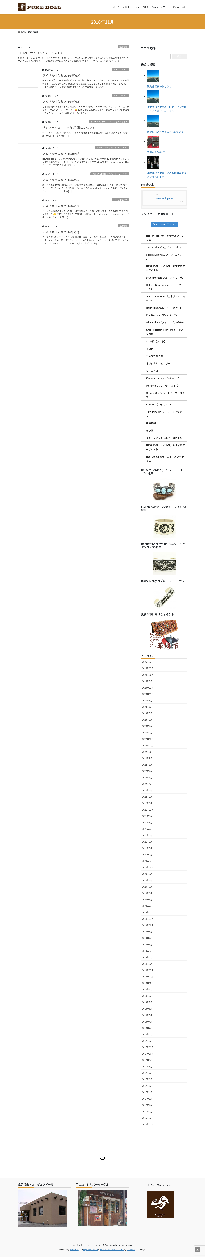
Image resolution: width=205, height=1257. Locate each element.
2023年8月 (147, 700)
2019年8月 (147, 931)
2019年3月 (147, 950)
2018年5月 (147, 1015)
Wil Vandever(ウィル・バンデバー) (165, 322)
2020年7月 (147, 886)
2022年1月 (147, 803)
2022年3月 (147, 790)
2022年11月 (148, 745)
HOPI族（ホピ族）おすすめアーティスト (165, 238)
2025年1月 (147, 661)
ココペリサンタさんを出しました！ (42, 53)
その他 (149, 348)
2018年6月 (147, 1008)
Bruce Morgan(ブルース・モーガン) (165, 277)
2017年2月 (147, 1105)
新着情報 (123, 46)
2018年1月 (147, 1034)
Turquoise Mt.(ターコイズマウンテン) (165, 414)
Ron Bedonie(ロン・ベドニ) (161, 315)
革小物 (149, 430)
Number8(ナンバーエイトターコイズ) (165, 395)
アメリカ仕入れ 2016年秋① (61, 232)
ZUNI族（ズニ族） (156, 341)
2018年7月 (147, 1002)
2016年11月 (148, 1124)
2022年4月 (147, 783)
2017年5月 (147, 1085)
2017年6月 (147, 1079)
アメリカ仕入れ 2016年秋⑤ (61, 101)
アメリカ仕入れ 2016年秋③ (61, 180)
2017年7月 (147, 1072)
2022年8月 (147, 764)
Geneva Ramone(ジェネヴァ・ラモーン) (165, 298)
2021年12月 (148, 809)
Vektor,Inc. (131, 1249)
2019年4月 (147, 944)
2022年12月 (148, 739)
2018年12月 (148, 970)
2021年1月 (147, 854)
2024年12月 (148, 668)
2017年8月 (147, 1066)
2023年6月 (147, 706)
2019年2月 (147, 957)
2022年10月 (148, 751)
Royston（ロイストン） (159, 404)
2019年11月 (148, 918)
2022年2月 (147, 796)
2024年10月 (148, 674)
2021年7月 (147, 828)
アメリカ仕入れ (120, 69)
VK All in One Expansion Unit (112, 1249)
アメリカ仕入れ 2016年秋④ (61, 153)
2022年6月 (147, 777)
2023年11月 (148, 694)
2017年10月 (148, 1053)
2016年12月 (148, 1117)
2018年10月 (148, 983)
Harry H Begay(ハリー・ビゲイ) (163, 308)
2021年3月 (147, 848)
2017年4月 (147, 1092)
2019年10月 (148, 925)
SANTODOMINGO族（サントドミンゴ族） (164, 332)
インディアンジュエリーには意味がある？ (109, 121)
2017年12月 (148, 1040)
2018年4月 (147, 1021)
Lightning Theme (90, 1249)
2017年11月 (148, 1047)
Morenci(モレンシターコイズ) (162, 385)
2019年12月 (148, 912)
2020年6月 (147, 893)
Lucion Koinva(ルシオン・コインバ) (164, 256)
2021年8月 (147, 822)
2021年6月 (147, 835)
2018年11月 (148, 976)
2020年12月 (148, 860)
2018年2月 (147, 1028)
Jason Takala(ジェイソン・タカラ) (112, 147)
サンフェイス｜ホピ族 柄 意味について (68, 127)
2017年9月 (147, 1060)
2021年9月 (147, 816)
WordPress (74, 1249)
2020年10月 (148, 867)
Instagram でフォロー (164, 224)
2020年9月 (147, 873)
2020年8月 (147, 880)
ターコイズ (152, 371)
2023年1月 (147, 732)
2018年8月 (147, 995)
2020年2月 (147, 905)
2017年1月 (147, 1111)
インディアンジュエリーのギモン (164, 438)
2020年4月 (147, 899)
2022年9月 (147, 758)
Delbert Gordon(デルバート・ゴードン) (109, 173)
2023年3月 (147, 719)
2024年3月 (147, 681)
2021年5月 (147, 841)
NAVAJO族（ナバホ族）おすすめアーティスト (165, 268)
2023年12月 (148, 687)
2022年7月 (147, 771)
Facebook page (164, 198)
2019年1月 (147, 963)
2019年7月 (147, 938)
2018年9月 (147, 989)
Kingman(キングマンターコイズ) (164, 378)
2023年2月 (147, 726)
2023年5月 (147, 713)
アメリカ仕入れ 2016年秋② (61, 206)
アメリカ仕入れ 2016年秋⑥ (61, 75)
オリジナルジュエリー (158, 363)
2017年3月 (147, 1098)
